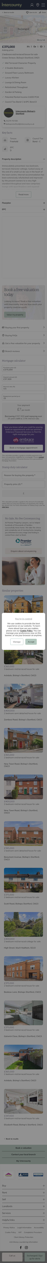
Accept (31, 642)
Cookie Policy (26, 630)
